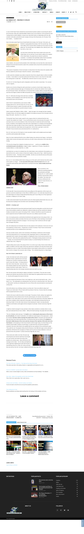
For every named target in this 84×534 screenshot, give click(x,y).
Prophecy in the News (53, 0)
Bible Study (28, 12)
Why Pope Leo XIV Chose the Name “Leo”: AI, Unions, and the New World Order (13, 437)
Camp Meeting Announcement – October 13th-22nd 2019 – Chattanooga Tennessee (42, 417)
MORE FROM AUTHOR (21, 422)
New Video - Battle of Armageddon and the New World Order (19, 376)
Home (21, 12)
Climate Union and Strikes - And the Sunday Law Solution (19, 382)
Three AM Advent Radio (62, 0)
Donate (58, 12)
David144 (9, 21)
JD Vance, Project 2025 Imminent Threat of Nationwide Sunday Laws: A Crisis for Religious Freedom (29, 437)
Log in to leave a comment (11, 465)
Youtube (69, 0)
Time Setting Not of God (11, 389)
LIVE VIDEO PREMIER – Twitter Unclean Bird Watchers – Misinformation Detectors (44, 453)
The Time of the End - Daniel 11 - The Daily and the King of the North (21, 363)
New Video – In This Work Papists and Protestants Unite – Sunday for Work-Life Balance (13, 453)
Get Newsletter (75, 0)
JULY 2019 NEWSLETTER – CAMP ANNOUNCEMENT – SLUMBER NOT (14, 417)
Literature (36, 12)
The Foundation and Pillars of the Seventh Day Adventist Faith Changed (45, 488)
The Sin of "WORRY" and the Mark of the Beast (16, 369)
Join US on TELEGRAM (29, 355)
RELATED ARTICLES (11, 422)
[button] (76, 12)
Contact (45, 12)
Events (63, 12)
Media (52, 12)
